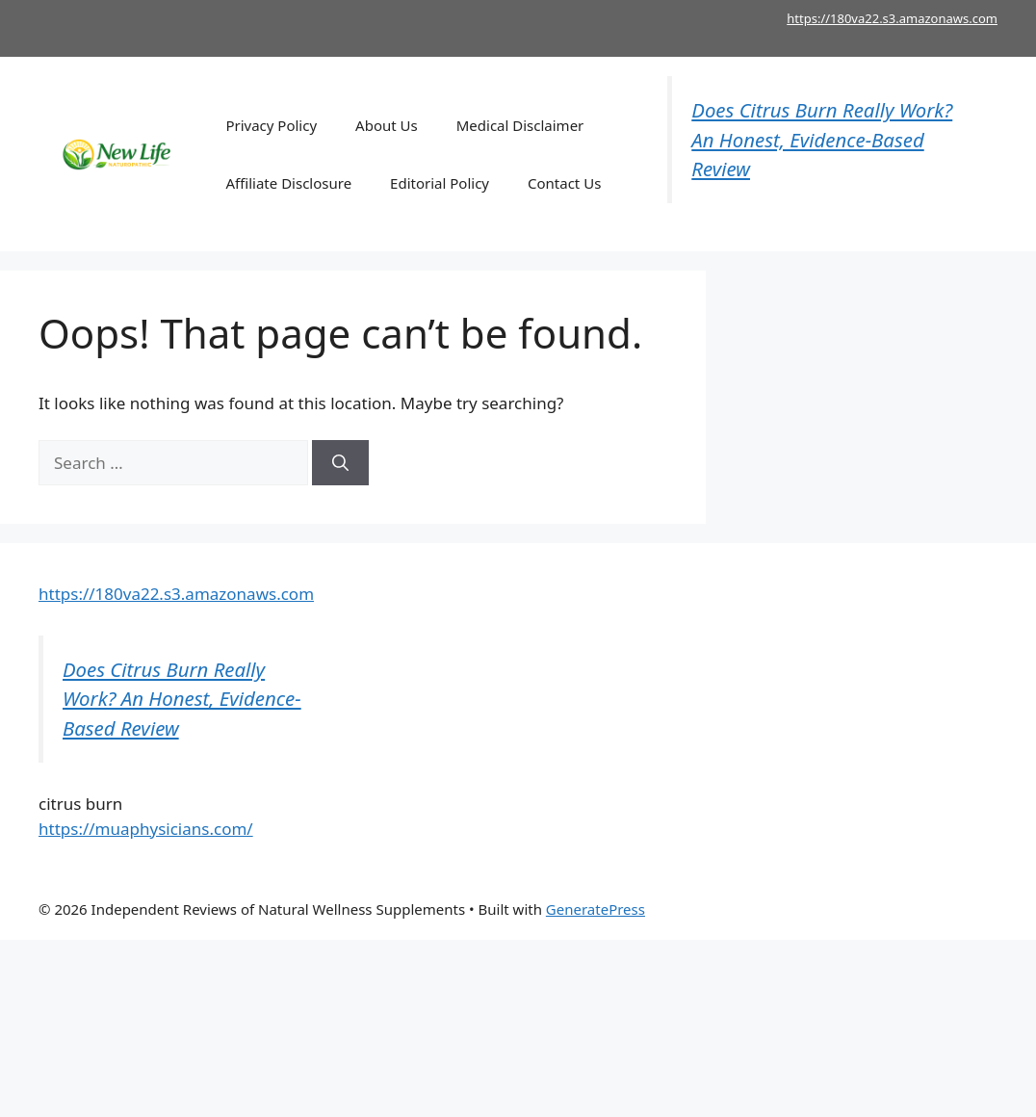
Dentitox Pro (862, 909)
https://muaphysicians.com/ (146, 829)
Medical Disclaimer (520, 125)
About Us (386, 125)
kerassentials (953, 909)
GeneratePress (595, 909)
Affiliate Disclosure (288, 183)
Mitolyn (700, 909)
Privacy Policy (271, 125)
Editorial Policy (439, 183)
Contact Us (564, 183)
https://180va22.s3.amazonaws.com (892, 18)
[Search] (340, 463)
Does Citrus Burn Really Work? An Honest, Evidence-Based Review (821, 139)
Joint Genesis (773, 909)
